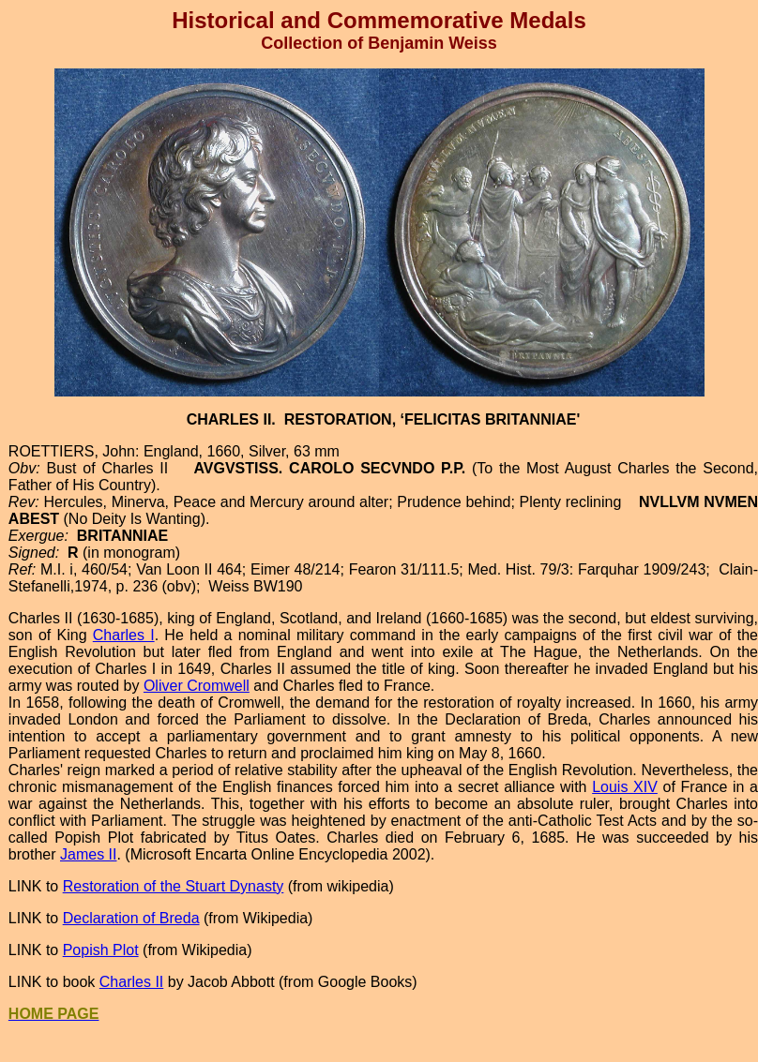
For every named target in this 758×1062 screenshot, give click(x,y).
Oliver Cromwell (197, 686)
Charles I (124, 635)
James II (88, 854)
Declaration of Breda (131, 918)
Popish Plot (101, 950)
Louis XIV (625, 787)
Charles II (131, 982)
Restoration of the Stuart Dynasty (173, 886)
